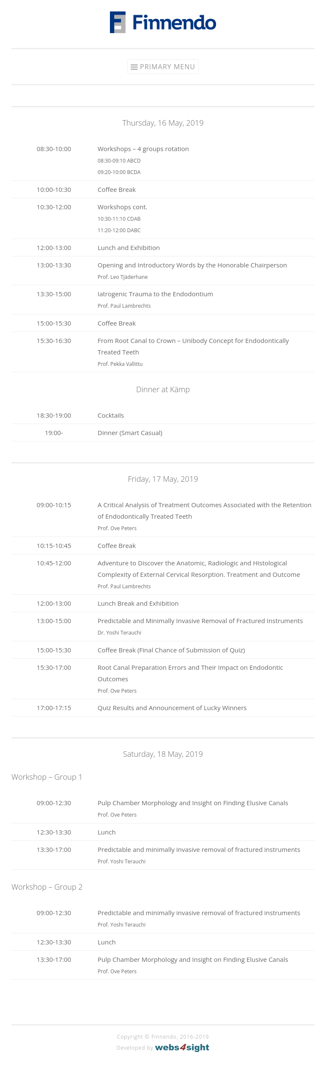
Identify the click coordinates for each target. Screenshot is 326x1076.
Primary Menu (167, 66)
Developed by (163, 1047)
